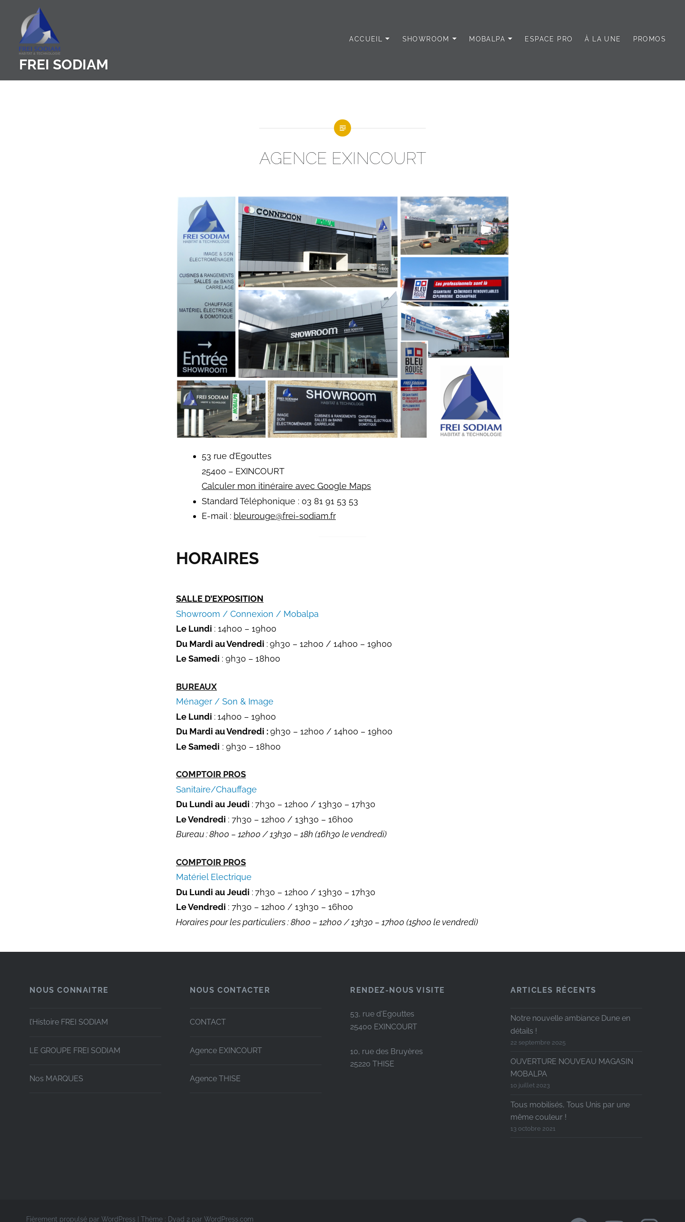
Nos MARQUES (56, 1078)
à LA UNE (603, 39)
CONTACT (208, 1021)
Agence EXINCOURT (226, 1050)
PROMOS (649, 39)
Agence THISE (215, 1078)
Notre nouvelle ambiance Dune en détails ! (570, 1024)
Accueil (365, 39)
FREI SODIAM (63, 64)
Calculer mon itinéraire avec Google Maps (286, 486)
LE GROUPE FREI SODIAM (74, 1050)
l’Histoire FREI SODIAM (68, 1021)
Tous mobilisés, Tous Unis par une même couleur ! (570, 1111)
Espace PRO (549, 39)
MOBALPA (487, 39)
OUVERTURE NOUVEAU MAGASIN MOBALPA (571, 1067)
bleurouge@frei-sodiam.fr (285, 516)
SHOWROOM (426, 39)
